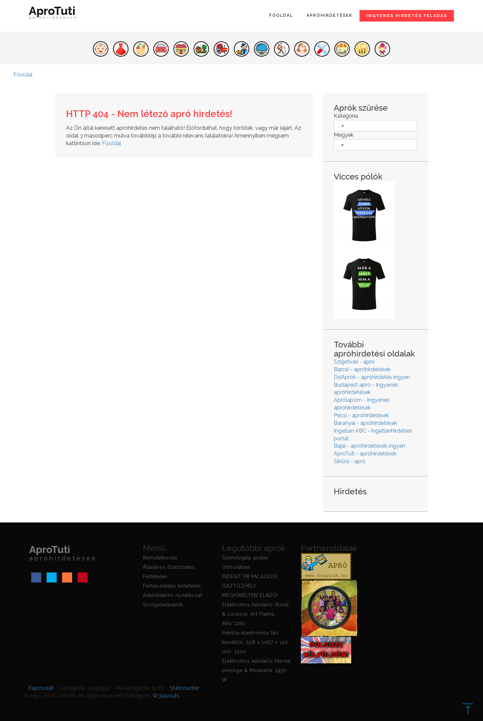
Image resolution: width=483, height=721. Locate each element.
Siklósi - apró (350, 461)
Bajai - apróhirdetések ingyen (369, 446)
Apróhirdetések (330, 15)
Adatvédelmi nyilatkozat (172, 595)
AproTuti (53, 14)
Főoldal (281, 15)
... (341, 125)
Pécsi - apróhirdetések (361, 415)
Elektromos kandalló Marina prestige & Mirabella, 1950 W (256, 670)
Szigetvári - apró (354, 361)
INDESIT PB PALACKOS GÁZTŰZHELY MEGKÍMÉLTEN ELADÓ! (250, 586)
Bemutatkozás (160, 557)
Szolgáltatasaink (163, 604)
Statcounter (184, 688)
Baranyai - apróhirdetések (365, 423)
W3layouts (165, 695)
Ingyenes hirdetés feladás (406, 15)
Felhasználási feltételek (172, 586)
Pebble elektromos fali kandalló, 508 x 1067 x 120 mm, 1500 (255, 642)
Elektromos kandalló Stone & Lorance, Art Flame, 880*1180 (255, 614)
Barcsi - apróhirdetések (362, 369)
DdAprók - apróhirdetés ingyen (372, 377)
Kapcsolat (41, 688)
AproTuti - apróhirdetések (365, 453)
